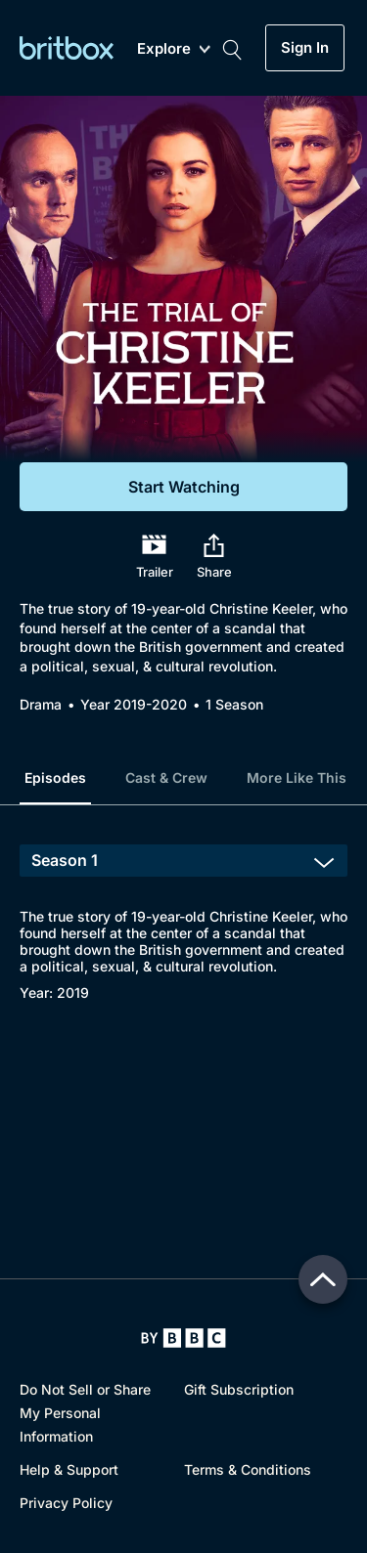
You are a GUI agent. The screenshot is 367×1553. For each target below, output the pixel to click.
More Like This (296, 777)
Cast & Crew (166, 777)
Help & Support (69, 1469)
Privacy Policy (66, 1502)
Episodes (55, 777)
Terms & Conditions (247, 1469)
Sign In (305, 48)
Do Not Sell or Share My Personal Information (85, 1413)
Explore (173, 49)
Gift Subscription (239, 1389)
